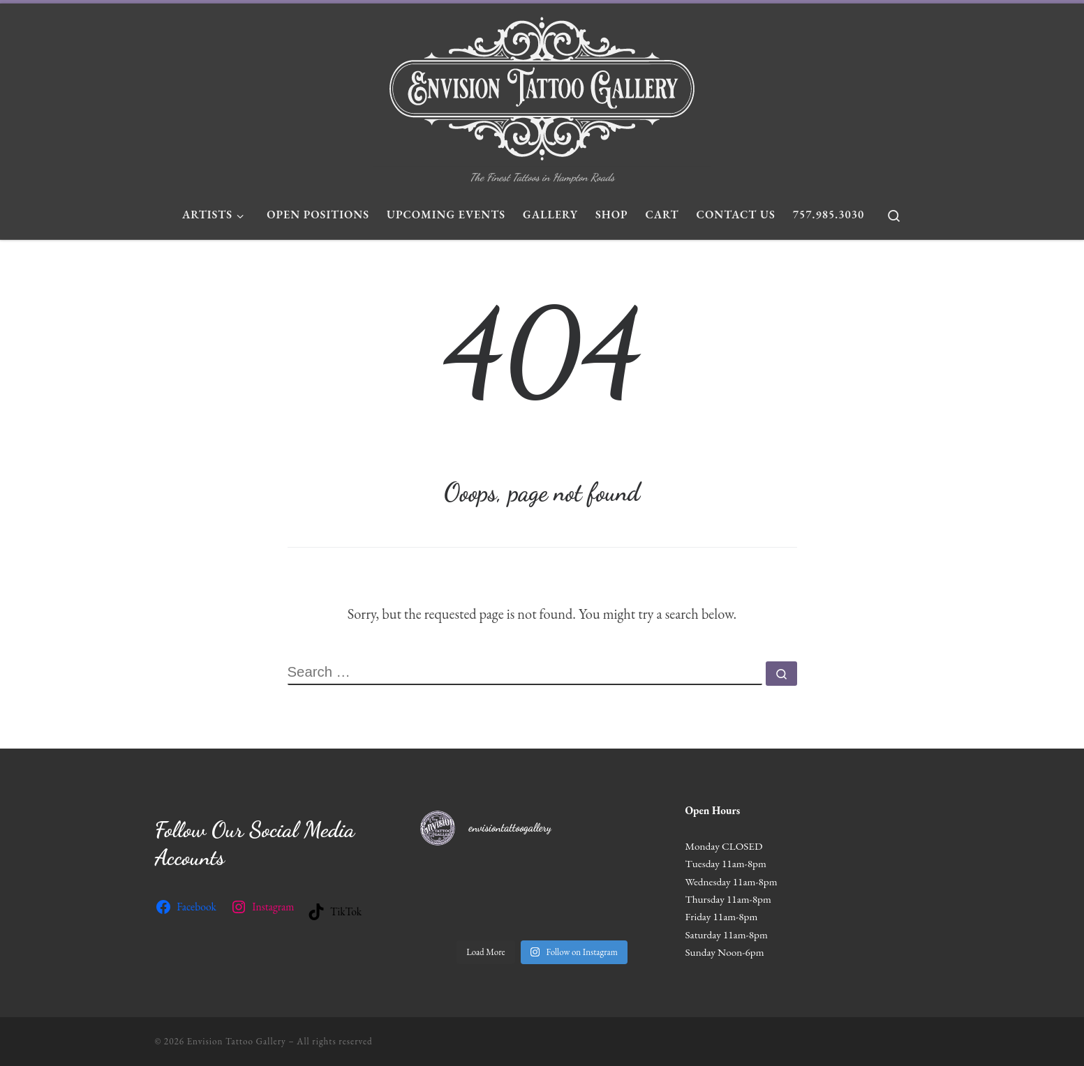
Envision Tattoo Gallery (236, 1041)
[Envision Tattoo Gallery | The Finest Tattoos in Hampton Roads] (542, 85)
